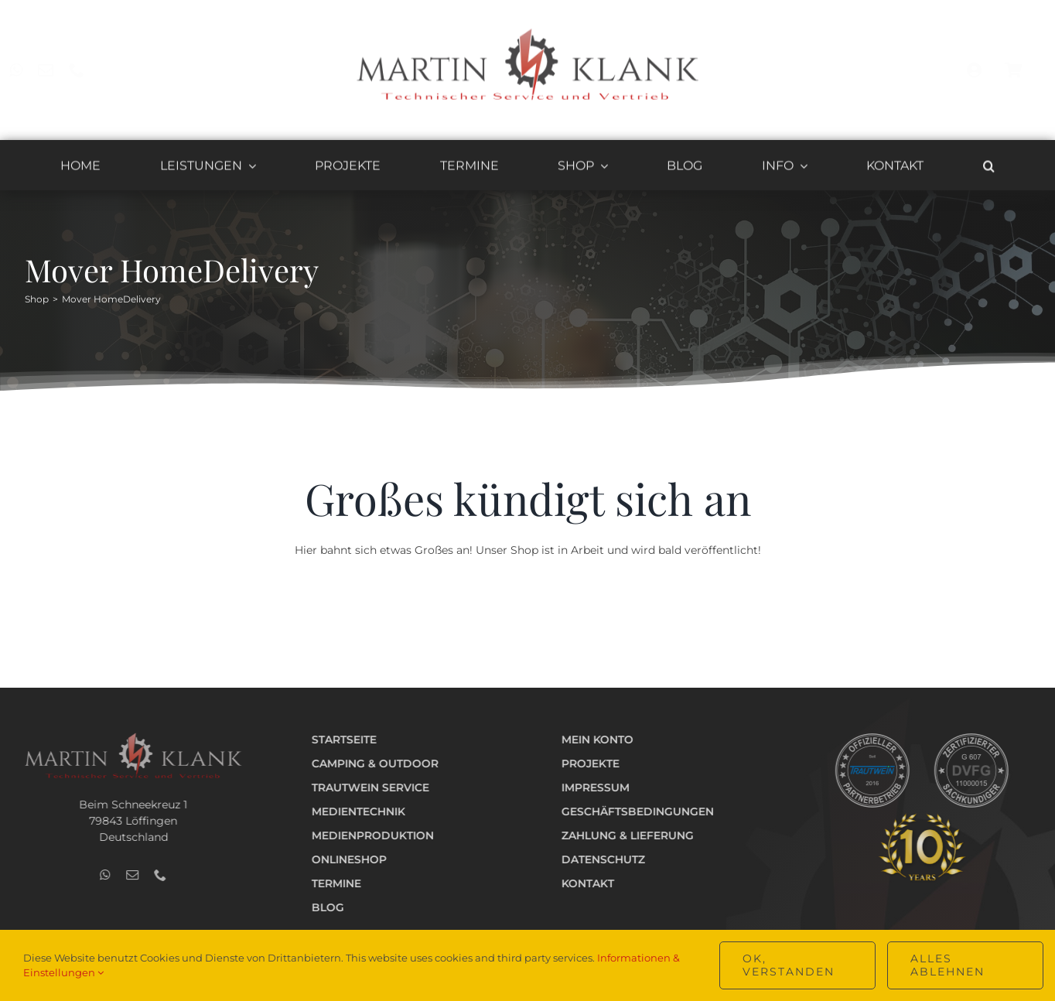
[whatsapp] (29, 70)
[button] (989, 168)
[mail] (59, 70)
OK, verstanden (789, 965)
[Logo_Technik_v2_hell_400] (126, 737)
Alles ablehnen (947, 965)
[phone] (89, 70)
